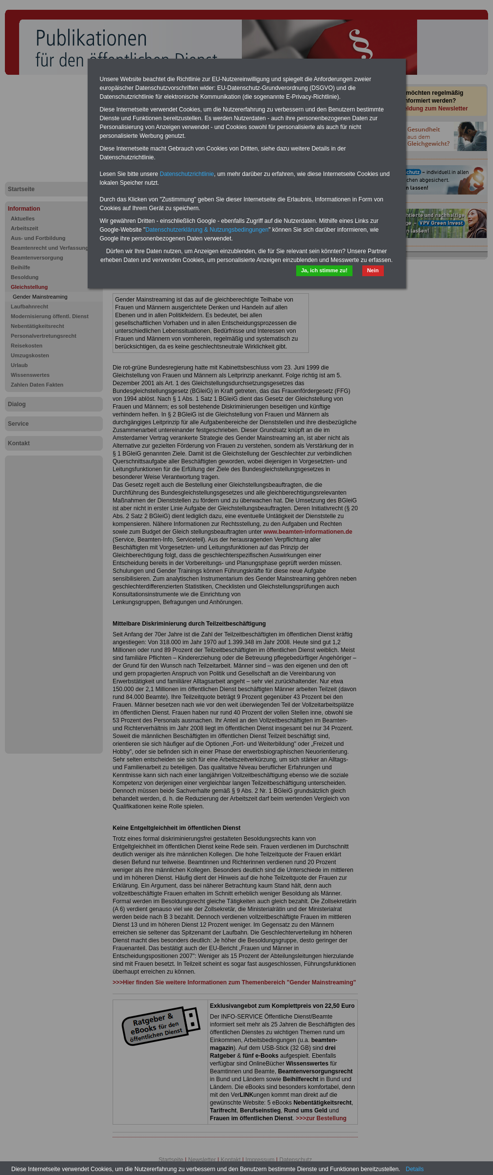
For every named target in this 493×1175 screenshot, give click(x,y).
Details (415, 1169)
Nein (373, 270)
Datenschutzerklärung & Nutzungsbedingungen (207, 229)
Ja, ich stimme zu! (324, 270)
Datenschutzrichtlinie (187, 174)
